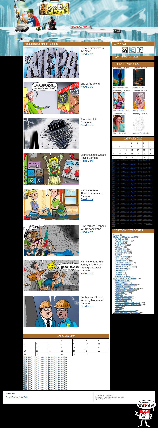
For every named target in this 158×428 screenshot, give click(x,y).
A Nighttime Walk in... (121, 87)
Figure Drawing (120, 293)
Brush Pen (119, 243)
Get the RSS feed (125, 50)
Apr (39, 361)
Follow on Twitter (132, 50)
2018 (25, 371)
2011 (25, 385)
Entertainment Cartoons (124, 291)
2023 (25, 361)
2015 (25, 377)
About (26, 31)
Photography (119, 271)
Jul (49, 357)
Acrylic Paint (119, 239)
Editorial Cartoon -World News (126, 289)
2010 (25, 387)
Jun (46, 359)
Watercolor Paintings (122, 277)
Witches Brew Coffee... (121, 110)
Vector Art (118, 275)
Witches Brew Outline (141, 133)
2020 (25, 367)
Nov (62, 361)
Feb (32, 359)
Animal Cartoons (121, 283)
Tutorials (48, 31)
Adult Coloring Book (122, 281)
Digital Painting (120, 251)
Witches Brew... (139, 110)
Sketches (118, 307)
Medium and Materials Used (124, 237)
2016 (25, 375)
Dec (65, 361)
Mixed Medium (120, 259)
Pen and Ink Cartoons (123, 267)
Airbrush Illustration (122, 241)
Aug (51, 357)
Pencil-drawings (121, 269)
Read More (87, 54)
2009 (25, 389)
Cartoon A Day (61, 9)
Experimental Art (121, 253)
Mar (36, 359)
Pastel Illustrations (122, 265)
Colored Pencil (120, 249)
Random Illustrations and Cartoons (128, 305)
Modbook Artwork (121, 261)
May (42, 359)
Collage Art (119, 247)
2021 (25, 365)
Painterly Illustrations (123, 299)
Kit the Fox (119, 295)
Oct (58, 357)
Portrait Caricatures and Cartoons (127, 303)
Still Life (118, 309)
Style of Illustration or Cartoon (124, 279)
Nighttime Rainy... (140, 87)
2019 (25, 369)
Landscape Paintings (123, 297)
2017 (25, 373)
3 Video (116, 235)
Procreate (118, 273)
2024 (25, 359)
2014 (25, 379)
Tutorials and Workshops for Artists (126, 313)
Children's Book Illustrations (125, 285)
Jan (29, 359)
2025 (25, 357)
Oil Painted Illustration (123, 263)
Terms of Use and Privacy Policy (17, 397)
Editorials (36, 31)
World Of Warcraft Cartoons (125, 311)
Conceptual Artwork (122, 287)
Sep (55, 357)
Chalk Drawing (120, 245)
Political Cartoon (121, 301)
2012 (25, 383)
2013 (25, 381)
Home (16, 31)
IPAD (117, 255)
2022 (25, 363)
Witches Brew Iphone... (121, 133)
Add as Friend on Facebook (140, 50)
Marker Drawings (121, 257)
